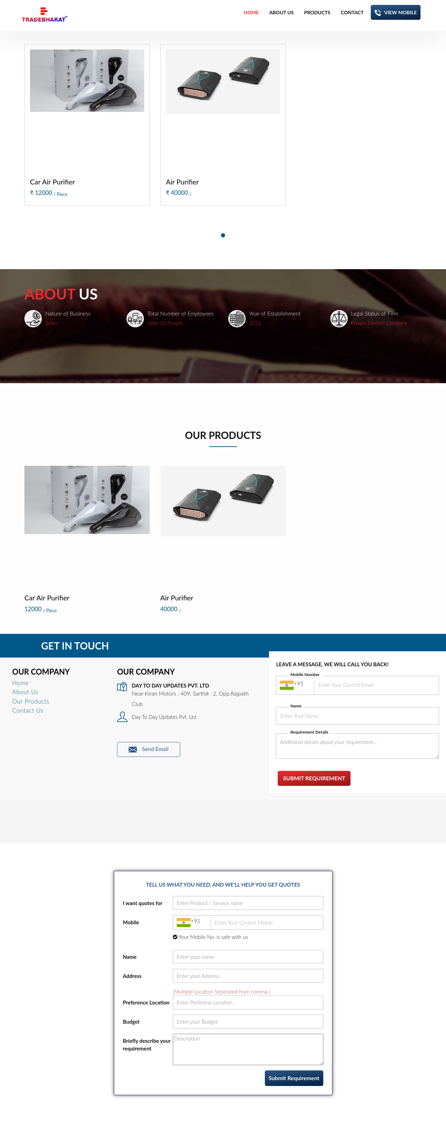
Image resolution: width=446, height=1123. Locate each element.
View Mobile (396, 12)
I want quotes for (143, 903)
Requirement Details (309, 732)
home (251, 12)
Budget (131, 1021)
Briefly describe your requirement (147, 1044)
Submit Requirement (314, 778)
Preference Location (146, 1002)
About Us (25, 692)
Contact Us (28, 710)
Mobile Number (305, 674)
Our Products (30, 701)
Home (20, 682)
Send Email (149, 749)
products (317, 12)
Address (132, 976)
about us (281, 12)
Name (295, 705)
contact (352, 12)
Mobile (131, 922)
